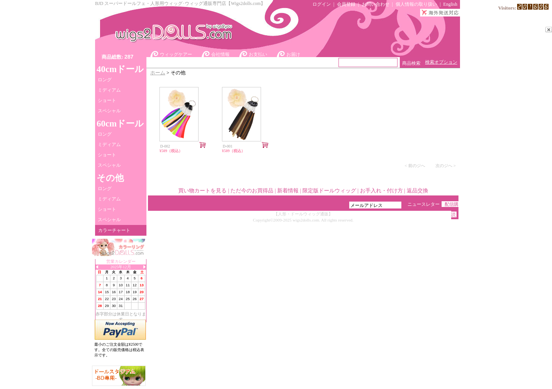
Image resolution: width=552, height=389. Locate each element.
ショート (107, 100)
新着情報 (288, 191)
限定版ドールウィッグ (329, 191)
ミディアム (109, 90)
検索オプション (441, 62)
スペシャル (109, 110)
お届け (293, 54)
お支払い (258, 54)
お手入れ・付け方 (381, 191)
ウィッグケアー (176, 54)
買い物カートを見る (202, 191)
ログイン (321, 4)
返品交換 (417, 191)
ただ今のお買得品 (251, 191)
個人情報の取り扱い (416, 4)
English (450, 4)
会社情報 (220, 54)
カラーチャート (114, 230)
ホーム (157, 73)
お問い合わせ (375, 4)
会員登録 (346, 4)
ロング (105, 79)
